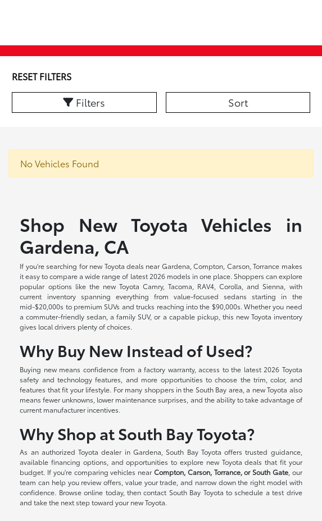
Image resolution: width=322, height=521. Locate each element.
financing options (79, 462)
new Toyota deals (116, 266)
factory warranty (169, 369)
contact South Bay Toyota (183, 492)
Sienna (273, 286)
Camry (153, 286)
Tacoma (180, 286)
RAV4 (205, 286)
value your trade (150, 482)
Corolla (230, 286)
